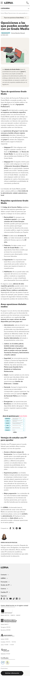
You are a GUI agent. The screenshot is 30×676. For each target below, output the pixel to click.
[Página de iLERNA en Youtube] (11, 599)
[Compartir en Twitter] (13, 528)
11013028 (6, 644)
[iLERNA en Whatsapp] (20, 599)
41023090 (6, 639)
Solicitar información (12, 673)
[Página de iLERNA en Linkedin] (17, 599)
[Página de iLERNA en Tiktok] (14, 599)
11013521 (12, 644)
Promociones (4, 668)
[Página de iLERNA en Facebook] (2, 599)
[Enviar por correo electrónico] (20, 528)
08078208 (8, 630)
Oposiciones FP (6, 33)
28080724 (13, 615)
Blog (6, 13)
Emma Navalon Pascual (18, 33)
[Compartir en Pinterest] (17, 528)
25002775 (6, 624)
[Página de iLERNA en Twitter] (7, 599)
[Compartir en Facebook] (10, 528)
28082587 (18, 615)
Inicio (2, 13)
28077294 (7, 615)
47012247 (8, 653)
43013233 (8, 627)
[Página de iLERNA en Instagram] (4, 599)
